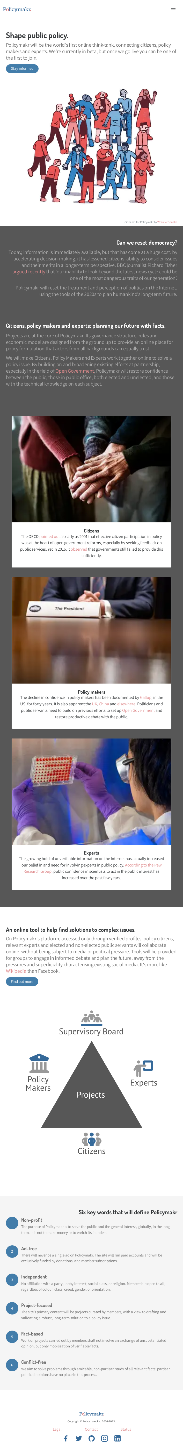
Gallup (145, 697)
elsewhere (126, 704)
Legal (57, 1429)
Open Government (74, 370)
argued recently (28, 271)
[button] (173, 9)
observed (79, 549)
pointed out (49, 536)
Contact (91, 1429)
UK (94, 704)
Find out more (22, 981)
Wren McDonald (167, 222)
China (104, 704)
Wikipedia (16, 971)
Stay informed (22, 68)
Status (126, 1429)
